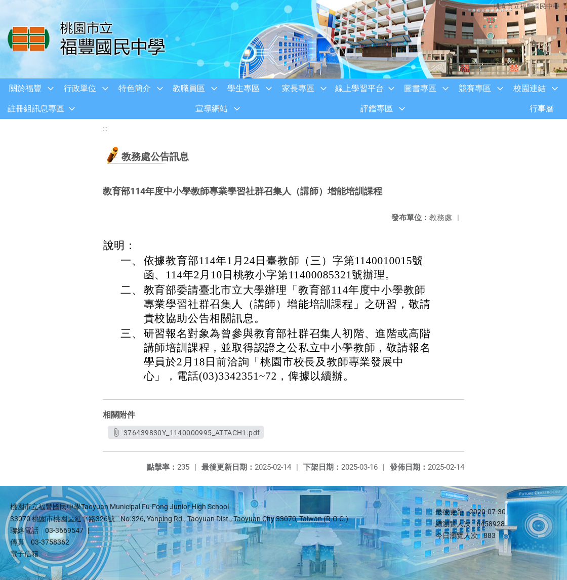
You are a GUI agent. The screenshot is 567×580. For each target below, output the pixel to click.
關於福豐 (25, 88)
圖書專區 (420, 88)
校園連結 (529, 88)
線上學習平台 (359, 88)
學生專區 (243, 88)
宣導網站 (211, 108)
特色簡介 (134, 88)
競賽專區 (475, 88)
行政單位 (80, 88)
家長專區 (298, 88)
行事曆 (542, 108)
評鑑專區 (376, 108)
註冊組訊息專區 (36, 108)
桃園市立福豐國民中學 (526, 6)
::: (105, 129)
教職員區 (189, 88)
